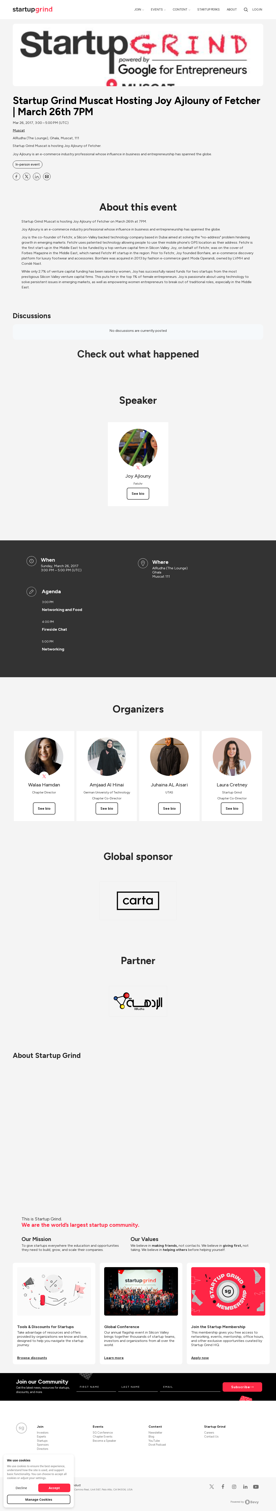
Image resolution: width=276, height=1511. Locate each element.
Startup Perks (208, 9)
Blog (151, 1436)
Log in (257, 9)
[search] (246, 9)
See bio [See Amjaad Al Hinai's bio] (106, 808)
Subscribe (240, 1387)
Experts (41, 1436)
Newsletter (155, 1432)
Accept (54, 1488)
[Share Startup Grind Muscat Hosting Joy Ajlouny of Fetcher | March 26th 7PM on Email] (46, 176)
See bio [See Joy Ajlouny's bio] (138, 493)
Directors (42, 1448)
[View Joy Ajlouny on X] (138, 468)
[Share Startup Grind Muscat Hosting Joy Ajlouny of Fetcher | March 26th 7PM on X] (26, 176)
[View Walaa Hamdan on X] (44, 776)
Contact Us (211, 1436)
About (232, 9)
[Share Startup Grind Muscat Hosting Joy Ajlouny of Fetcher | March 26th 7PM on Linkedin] (36, 176)
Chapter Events (102, 1436)
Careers (209, 1432)
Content (180, 9)
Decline (21, 1488)
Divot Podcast (157, 1444)
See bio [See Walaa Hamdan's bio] (44, 808)
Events (157, 9)
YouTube (154, 1440)
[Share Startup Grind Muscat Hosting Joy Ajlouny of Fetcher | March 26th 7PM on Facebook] (16, 176)
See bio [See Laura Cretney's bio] (232, 808)
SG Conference (103, 1432)
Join (137, 9)
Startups (42, 1440)
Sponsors (43, 1444)
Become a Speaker (104, 1440)
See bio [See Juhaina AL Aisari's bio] (169, 808)
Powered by (245, 1502)
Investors (42, 1432)
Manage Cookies (38, 1499)
